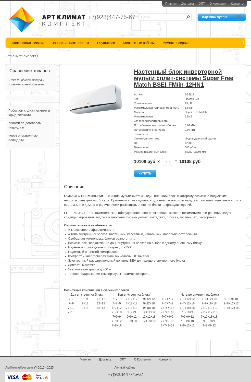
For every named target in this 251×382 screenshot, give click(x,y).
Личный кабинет (125, 367)
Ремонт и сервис (176, 43)
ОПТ (202, 3)
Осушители (106, 43)
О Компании (218, 3)
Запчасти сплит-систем (70, 43)
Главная (170, 3)
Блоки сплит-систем (28, 43)
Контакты (237, 3)
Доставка (187, 3)
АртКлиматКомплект (20, 56)
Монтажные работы (139, 43)
